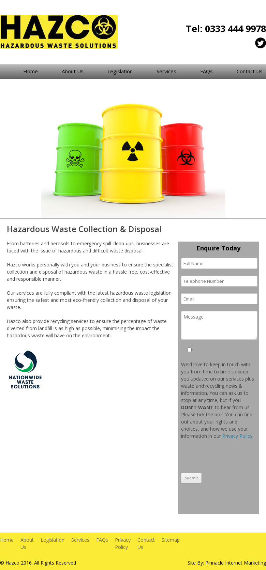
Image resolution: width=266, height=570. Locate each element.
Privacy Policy (237, 436)
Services (166, 71)
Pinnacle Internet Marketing (235, 562)
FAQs (206, 71)
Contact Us (250, 71)
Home (30, 71)
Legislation (120, 71)
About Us (73, 71)
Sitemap (171, 540)
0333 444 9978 (235, 28)
